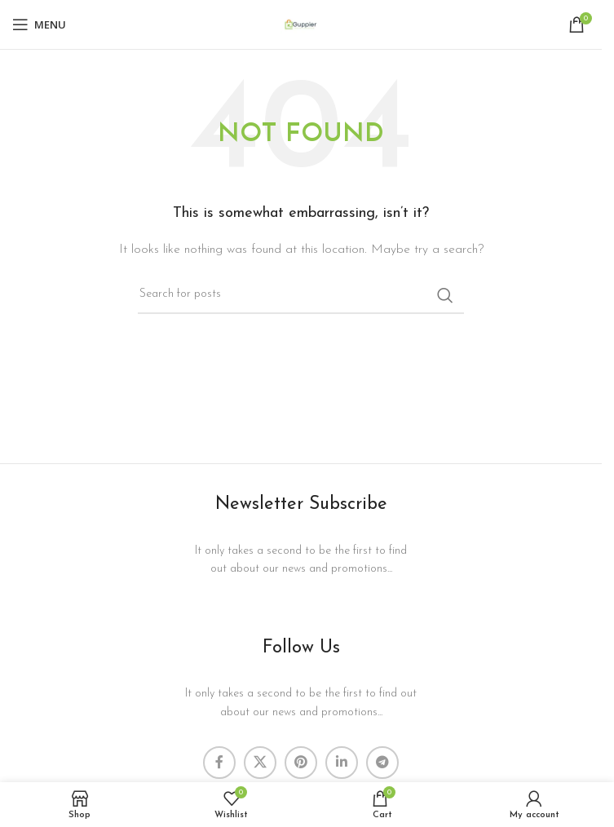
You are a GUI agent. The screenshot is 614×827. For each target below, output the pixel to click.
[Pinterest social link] (301, 762)
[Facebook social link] (219, 762)
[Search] (301, 295)
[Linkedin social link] (341, 762)
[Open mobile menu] (39, 24)
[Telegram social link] (382, 762)
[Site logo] (300, 24)
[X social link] (260, 762)
